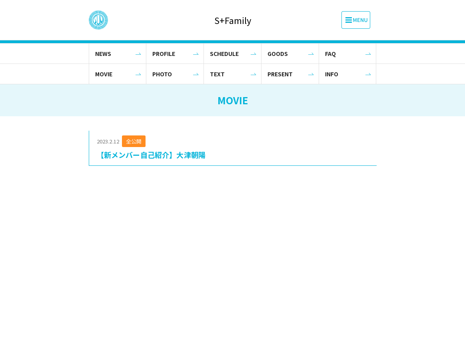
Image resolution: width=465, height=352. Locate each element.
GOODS (277, 54)
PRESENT (280, 74)
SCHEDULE (224, 54)
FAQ (330, 54)
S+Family (232, 20)
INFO (331, 74)
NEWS (103, 54)
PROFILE (163, 54)
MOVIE (103, 74)
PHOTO (162, 74)
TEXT (217, 74)
